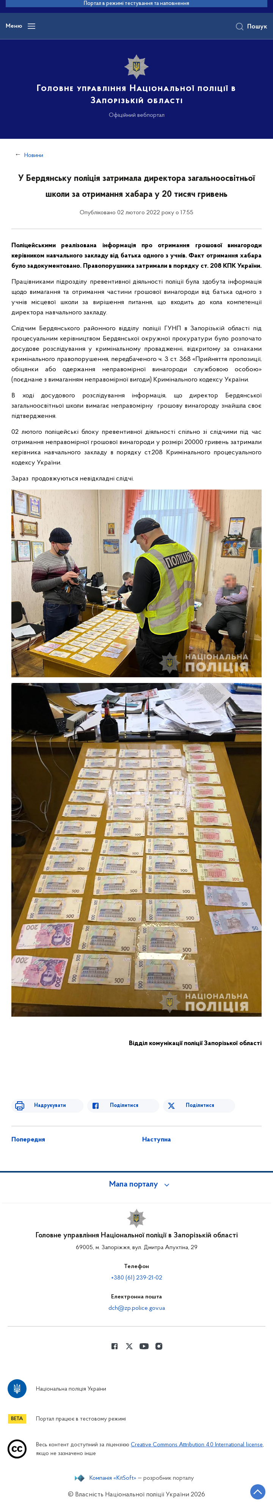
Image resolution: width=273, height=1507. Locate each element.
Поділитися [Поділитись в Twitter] (200, 1105)
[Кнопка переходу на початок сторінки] (257, 1491)
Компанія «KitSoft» (112, 1478)
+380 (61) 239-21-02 (136, 1278)
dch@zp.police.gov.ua (136, 1308)
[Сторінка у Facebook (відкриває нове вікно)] (114, 1346)
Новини (33, 155)
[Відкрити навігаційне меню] (31, 26)
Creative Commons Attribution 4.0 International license (197, 1445)
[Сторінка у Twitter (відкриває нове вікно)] (129, 1346)
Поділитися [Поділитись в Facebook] (124, 1105)
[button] (136, 1184)
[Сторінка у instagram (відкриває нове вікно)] (158, 1346)
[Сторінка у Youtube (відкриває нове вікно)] (144, 1346)
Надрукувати (50, 1105)
